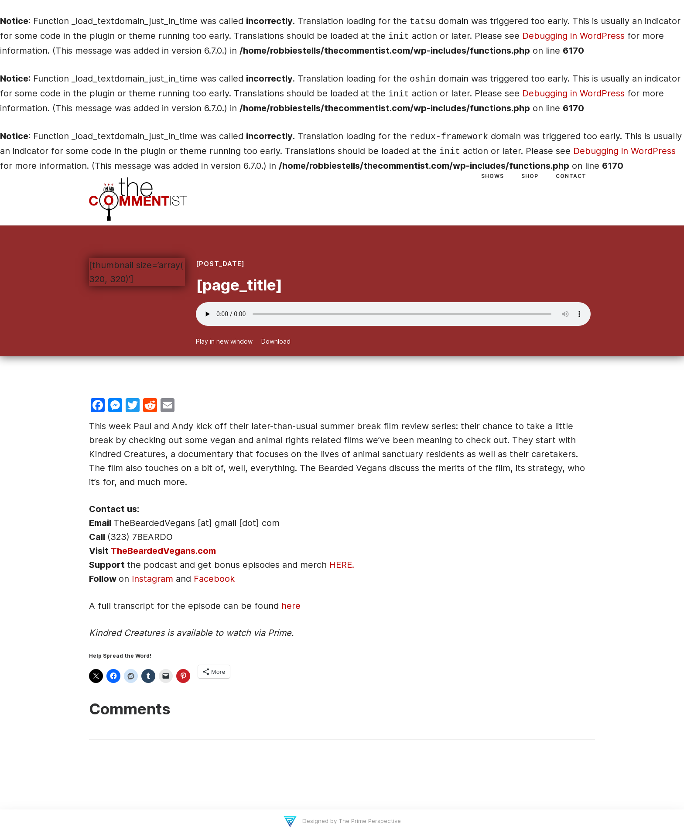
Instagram (152, 579)
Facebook (214, 579)
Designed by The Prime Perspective (351, 820)
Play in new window (224, 341)
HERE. (341, 565)
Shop (529, 176)
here (291, 606)
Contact (571, 176)
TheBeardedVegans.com (163, 551)
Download (276, 341)
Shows (492, 176)
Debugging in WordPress (573, 36)
